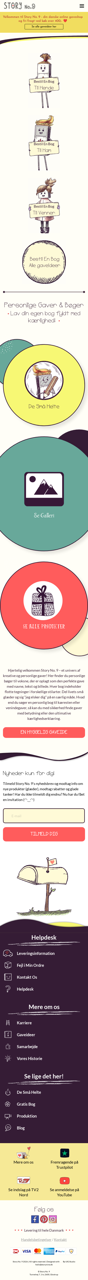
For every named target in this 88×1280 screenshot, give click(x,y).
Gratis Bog (19, 1103)
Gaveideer (19, 1034)
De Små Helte (22, 1092)
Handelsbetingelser (36, 1239)
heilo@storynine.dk (44, 1264)
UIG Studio (70, 1261)
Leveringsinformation (29, 953)
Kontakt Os (20, 977)
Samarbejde (20, 1046)
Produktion (20, 1115)
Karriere (17, 1022)
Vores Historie (22, 1058)
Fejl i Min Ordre (23, 965)
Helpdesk (18, 988)
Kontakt (60, 1239)
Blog (14, 1127)
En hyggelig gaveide (44, 732)
